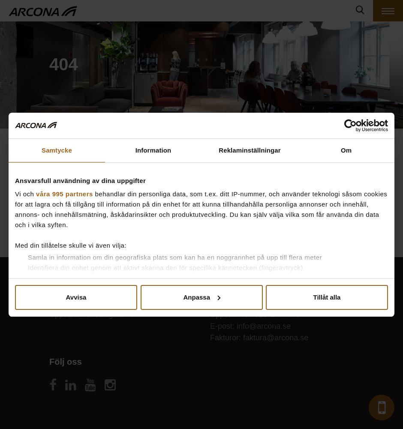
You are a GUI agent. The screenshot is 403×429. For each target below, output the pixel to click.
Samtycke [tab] (57, 150)
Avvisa (76, 297)
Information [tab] (153, 150)
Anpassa (201, 297)
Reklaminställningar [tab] (249, 150)
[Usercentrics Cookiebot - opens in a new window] (350, 125)
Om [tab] (346, 150)
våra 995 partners (64, 194)
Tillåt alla (327, 297)
